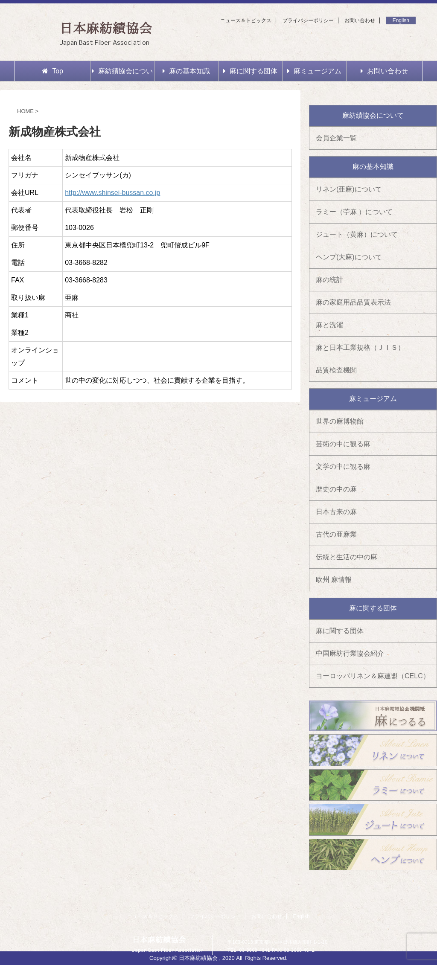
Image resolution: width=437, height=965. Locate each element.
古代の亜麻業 (336, 534)
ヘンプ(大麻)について (349, 257)
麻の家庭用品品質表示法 (353, 302)
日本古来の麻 (336, 511)
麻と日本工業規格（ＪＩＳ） (360, 347)
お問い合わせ (359, 20)
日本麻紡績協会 (106, 28)
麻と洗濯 (329, 324)
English (401, 20)
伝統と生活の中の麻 (346, 557)
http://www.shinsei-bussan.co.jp (112, 192)
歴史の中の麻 (336, 489)
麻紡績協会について (122, 74)
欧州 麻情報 (334, 579)
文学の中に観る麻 (343, 466)
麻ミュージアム (314, 71)
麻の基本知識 (186, 71)
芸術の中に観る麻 (343, 444)
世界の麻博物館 (340, 421)
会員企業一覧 (336, 138)
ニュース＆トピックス (245, 20)
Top (52, 71)
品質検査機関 (336, 370)
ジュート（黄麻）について (357, 234)
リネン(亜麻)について (349, 189)
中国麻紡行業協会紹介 (350, 653)
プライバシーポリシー (308, 20)
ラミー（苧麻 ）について (354, 211)
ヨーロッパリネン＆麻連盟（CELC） (373, 676)
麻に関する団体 (250, 71)
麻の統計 (329, 279)
